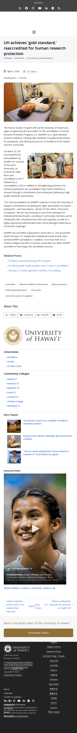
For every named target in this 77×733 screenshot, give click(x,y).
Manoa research (59, 284)
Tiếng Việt (53, 660)
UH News (32, 71)
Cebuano (54, 679)
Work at (9, 716)
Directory (8, 700)
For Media (8, 708)
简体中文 (54, 689)
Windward (13, 405)
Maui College (15, 401)
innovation (10, 284)
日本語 (54, 698)
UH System (36, 290)
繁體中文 (54, 693)
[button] (38, 32)
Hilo (10, 361)
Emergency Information (14, 704)
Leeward (13, 396)
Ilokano (54, 670)
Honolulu (13, 383)
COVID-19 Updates (12, 697)
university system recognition (19, 295)
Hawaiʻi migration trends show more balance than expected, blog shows (22, 606)
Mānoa (12, 357)
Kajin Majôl (54, 684)
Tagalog (53, 674)
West (14, 366)
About (6, 689)
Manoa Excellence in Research (33, 284)
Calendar (8, 693)
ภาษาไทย (54, 665)
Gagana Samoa (54, 646)
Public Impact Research (16, 290)
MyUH (6, 712)
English (54, 642)
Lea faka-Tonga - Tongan (54, 656)
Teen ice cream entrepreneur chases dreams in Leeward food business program (46, 453)
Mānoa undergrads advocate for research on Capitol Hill (59, 605)
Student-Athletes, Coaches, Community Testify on (30, 588)
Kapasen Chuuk (54, 651)
